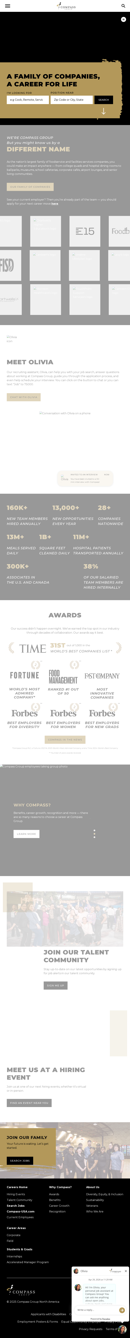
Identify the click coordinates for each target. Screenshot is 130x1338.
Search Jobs (20, 1160)
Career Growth (59, 1205)
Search (104, 99)
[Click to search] (123, 6)
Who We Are (94, 1211)
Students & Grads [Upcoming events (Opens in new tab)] (19, 1249)
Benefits (54, 1200)
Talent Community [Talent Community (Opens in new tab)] (19, 1200)
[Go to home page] (66, 6)
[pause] (123, 19)
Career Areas (16, 1228)
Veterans (92, 1205)
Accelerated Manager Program (28, 1262)
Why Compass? (60, 1187)
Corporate (13, 1235)
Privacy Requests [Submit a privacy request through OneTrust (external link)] (90, 1329)
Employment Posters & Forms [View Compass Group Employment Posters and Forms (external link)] (37, 1321)
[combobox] (70, 99)
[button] (104, 111)
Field (10, 1241)
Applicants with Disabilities (48, 1314)
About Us (92, 1187)
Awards (54, 1194)
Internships (14, 1256)
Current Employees (20, 1217)
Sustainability (95, 1200)
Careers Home (17, 1187)
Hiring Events (16, 1194)
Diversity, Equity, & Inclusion (104, 1194)
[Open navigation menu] (7, 6)
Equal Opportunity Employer (81, 1321)
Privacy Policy (114, 1321)
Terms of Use (114, 1329)
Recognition (57, 1211)
